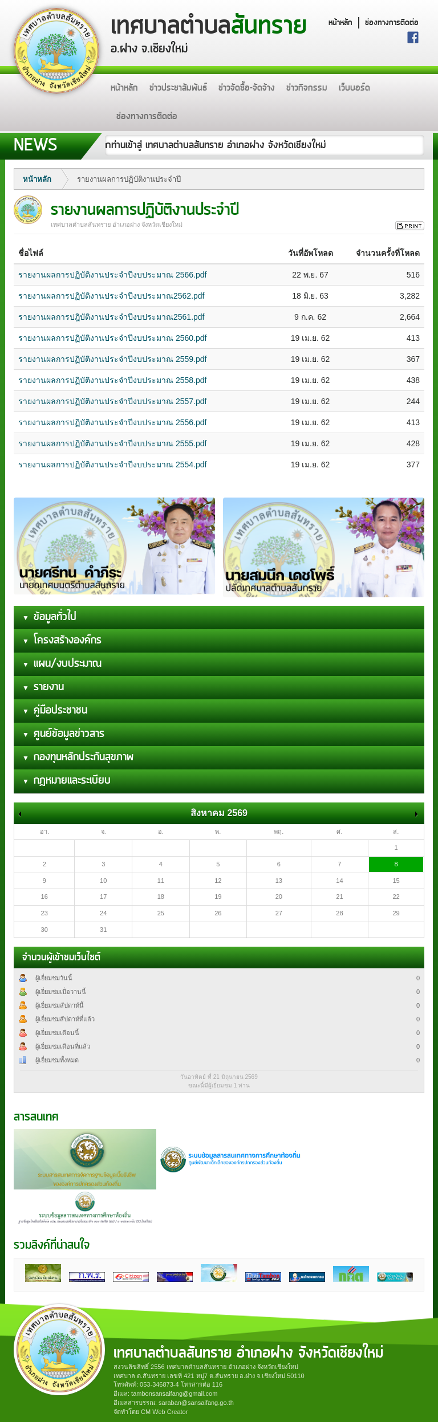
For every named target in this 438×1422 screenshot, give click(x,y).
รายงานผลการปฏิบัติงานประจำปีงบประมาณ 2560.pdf (112, 338)
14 (339, 880)
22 (395, 896)
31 (103, 929)
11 (160, 880)
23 (44, 913)
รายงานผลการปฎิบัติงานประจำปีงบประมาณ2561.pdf (111, 316)
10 (103, 880)
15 (395, 880)
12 (217, 880)
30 (44, 929)
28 (339, 913)
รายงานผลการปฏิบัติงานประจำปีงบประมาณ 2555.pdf (112, 443)
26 (217, 913)
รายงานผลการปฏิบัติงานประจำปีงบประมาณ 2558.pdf (112, 380)
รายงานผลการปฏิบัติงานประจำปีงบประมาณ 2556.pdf (112, 422)
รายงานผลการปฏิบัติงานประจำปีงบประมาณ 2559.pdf (112, 359)
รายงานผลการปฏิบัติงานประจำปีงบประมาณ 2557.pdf (112, 401)
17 (103, 896)
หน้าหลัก (340, 23)
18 (160, 896)
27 (278, 913)
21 (339, 896)
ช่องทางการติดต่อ (392, 23)
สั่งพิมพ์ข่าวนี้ (409, 226)
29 (395, 913)
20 (278, 896)
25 (160, 913)
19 (217, 896)
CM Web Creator (164, 1411)
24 (103, 913)
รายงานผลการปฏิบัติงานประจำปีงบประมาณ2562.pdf (111, 295)
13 (278, 880)
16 (44, 896)
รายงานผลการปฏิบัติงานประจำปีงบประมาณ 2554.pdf (112, 464)
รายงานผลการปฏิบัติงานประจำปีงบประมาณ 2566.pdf (112, 274)
